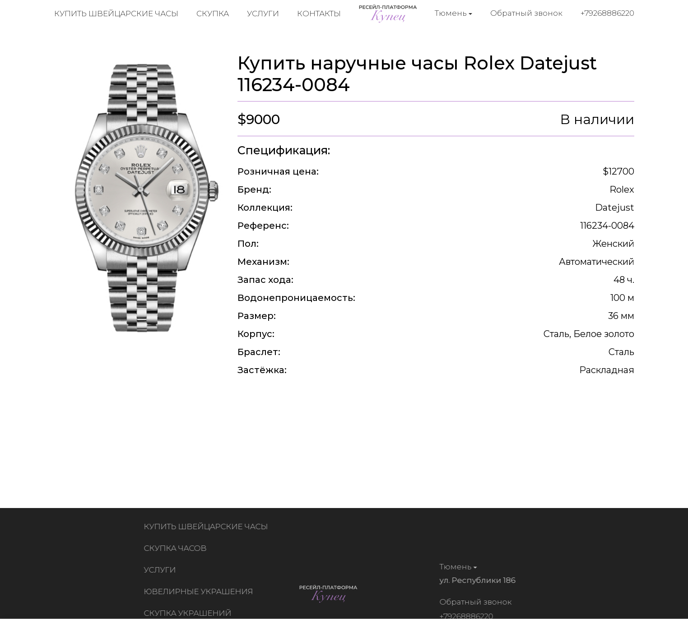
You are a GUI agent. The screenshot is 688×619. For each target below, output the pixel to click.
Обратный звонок (526, 13)
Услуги (263, 13)
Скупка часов (177, 548)
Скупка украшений (189, 613)
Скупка (212, 13)
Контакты (319, 13)
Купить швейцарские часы (116, 13)
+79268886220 (607, 13)
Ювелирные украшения (200, 591)
